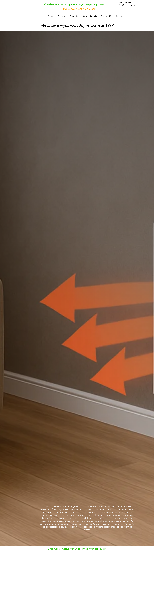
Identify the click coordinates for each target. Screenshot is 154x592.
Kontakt (93, 16)
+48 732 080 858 (125, 2)
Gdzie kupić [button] (106, 16)
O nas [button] (50, 16)
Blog (85, 16)
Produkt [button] (61, 16)
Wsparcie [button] (74, 16)
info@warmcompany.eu (128, 5)
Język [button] (118, 16)
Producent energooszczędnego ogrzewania (77, 4)
